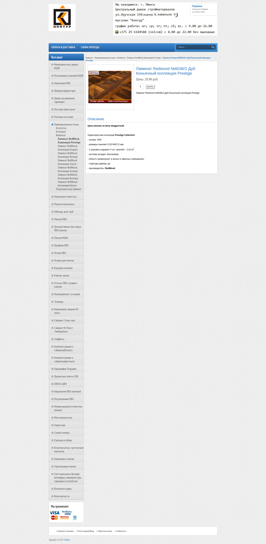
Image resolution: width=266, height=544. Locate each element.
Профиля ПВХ (61, 245)
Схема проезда (90, 47)
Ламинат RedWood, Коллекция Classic (67, 162)
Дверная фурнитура (64, 90)
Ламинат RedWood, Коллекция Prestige (69, 140)
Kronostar (61, 128)
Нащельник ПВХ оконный (67, 391)
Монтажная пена (63, 417)
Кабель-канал (61, 275)
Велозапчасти (61, 496)
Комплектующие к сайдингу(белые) (63, 348)
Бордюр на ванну (63, 268)
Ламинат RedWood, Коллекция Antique (68, 169)
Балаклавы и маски (64, 459)
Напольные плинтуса (65, 196)
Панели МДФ (61, 238)
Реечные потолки (63, 117)
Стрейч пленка (62, 432)
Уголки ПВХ (60, 253)
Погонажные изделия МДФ (68, 75)
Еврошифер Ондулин (65, 369)
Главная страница (66, 531)
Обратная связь (105, 531)
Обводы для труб (63, 211)
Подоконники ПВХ (64, 399)
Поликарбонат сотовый (67, 294)
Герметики (59, 425)
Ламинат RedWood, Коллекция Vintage (68, 154)
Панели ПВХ (60, 219)
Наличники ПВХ (62, 83)
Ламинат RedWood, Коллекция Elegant (68, 147)
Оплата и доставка (63, 47)
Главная (89, 57)
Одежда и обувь (63, 440)
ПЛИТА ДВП (60, 384)
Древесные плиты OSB (66, 376)
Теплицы (58, 301)
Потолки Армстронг (64, 109)
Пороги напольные (64, 204)
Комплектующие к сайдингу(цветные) (64, 359)
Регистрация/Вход (86, 531)
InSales (67, 539)
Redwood (60, 135)
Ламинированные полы (66, 124)
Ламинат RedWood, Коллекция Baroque (68, 176)
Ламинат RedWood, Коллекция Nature (67, 183)
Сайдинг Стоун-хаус (64, 320)
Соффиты (59, 339)
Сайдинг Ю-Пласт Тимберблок (63, 329)
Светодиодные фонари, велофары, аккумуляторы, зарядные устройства (68, 477)
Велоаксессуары (63, 488)
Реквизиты (121, 531)
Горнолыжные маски (65, 466)
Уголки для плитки (64, 260)
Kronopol (61, 131)
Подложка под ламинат (69, 189)
